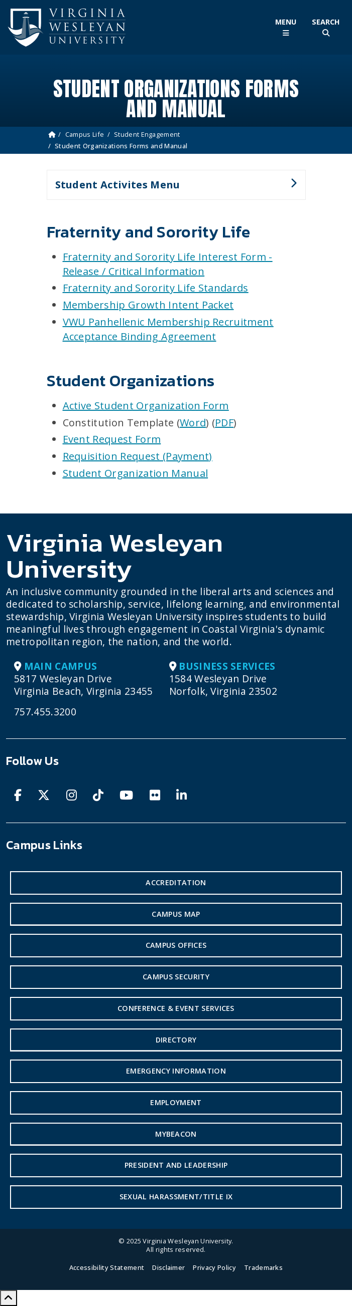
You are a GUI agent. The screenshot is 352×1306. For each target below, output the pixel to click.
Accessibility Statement (106, 1267)
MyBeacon (176, 1134)
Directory (176, 1039)
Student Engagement (147, 134)
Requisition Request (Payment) (137, 456)
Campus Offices (176, 945)
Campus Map (176, 914)
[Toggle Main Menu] (286, 27)
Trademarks (263, 1267)
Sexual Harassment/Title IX (176, 1196)
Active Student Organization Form (146, 405)
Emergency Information (176, 1071)
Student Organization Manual (135, 473)
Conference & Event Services (176, 1008)
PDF (224, 422)
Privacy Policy (214, 1267)
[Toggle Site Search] (326, 27)
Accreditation (176, 882)
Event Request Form (112, 439)
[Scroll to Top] (8, 1298)
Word (193, 422)
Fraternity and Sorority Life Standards (156, 288)
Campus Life (84, 134)
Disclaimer (168, 1267)
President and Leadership (176, 1165)
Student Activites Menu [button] (172, 189)
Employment (175, 1102)
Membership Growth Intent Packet (148, 305)
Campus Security (176, 976)
